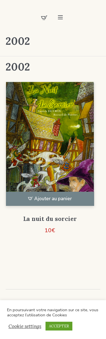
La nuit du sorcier (50, 219)
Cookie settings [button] (24, 326)
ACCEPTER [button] (59, 326)
